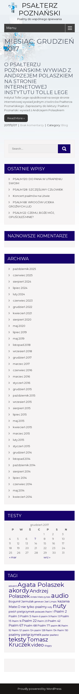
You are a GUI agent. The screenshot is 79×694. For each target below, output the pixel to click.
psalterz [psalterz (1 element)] (54, 635)
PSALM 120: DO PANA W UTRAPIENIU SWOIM (35, 181)
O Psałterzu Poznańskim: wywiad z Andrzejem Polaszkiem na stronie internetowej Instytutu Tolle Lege (38, 78)
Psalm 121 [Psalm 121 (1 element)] (17, 630)
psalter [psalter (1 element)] (45, 635)
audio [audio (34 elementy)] (59, 595)
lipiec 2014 (20, 477)
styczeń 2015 (21, 446)
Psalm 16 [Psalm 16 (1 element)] (16, 621)
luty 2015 (18, 439)
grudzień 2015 (22, 389)
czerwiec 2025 (22, 275)
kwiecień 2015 (22, 427)
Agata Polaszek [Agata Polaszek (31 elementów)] (40, 584)
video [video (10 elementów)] (37, 645)
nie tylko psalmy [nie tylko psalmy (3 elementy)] (34, 607)
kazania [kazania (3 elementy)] (64, 601)
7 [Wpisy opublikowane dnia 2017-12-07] (35, 538)
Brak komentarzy (32, 125)
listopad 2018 (22, 344)
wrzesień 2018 (22, 351)
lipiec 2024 (20, 288)
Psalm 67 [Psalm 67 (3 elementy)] (16, 625)
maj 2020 (19, 325)
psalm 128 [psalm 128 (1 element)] (39, 630)
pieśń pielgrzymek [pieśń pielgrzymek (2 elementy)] (22, 611)
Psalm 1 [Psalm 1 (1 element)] (49, 611)
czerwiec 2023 (23, 300)
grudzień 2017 (22, 357)
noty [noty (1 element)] (49, 607)
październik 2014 (24, 465)
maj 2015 (18, 420)
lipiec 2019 (20, 332)
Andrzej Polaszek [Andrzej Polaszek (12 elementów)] (28, 593)
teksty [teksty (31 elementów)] (17, 639)
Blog (64, 125)
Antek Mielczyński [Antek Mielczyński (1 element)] (40, 597)
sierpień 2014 (22, 471)
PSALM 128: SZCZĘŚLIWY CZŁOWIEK (38, 189)
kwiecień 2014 (22, 496)
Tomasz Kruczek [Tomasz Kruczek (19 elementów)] (28, 642)
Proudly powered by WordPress (39, 688)
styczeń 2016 (21, 382)
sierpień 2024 (22, 281)
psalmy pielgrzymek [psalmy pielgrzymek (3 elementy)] (25, 635)
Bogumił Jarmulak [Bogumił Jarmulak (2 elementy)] (21, 601)
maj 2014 (18, 490)
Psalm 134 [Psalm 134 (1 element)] (51, 630)
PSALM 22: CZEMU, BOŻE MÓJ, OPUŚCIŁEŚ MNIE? (32, 215)
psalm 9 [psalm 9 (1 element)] (45, 616)
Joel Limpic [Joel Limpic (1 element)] (50, 601)
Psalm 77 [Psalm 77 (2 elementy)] (43, 625)
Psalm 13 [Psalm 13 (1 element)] (55, 616)
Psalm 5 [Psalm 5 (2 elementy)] (25, 616)
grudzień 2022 (22, 306)
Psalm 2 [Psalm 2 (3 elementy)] (60, 611)
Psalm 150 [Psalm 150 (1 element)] (62, 630)
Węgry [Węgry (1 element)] (48, 645)
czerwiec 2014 (22, 484)
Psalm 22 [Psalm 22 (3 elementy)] (29, 621)
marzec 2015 (21, 433)
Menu (11, 28)
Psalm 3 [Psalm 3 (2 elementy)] (14, 616)
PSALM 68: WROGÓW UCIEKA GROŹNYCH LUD (31, 204)
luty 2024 (19, 294)
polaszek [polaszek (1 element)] (40, 611)
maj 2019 (18, 338)
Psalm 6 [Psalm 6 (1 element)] (36, 616)
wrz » (47, 557)
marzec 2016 (21, 376)
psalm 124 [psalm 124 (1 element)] (28, 630)
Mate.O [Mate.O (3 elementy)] (14, 607)
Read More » (16, 118)
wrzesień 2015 (22, 401)
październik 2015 (24, 395)
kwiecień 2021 (22, 313)
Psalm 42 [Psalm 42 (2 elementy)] (54, 620)
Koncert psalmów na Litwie (31, 196)
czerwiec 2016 (22, 370)
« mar (12, 557)
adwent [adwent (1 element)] (13, 586)
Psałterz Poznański (39, 9)
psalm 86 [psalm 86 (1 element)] (56, 625)
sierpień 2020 (22, 319)
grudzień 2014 (22, 452)
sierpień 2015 (21, 408)
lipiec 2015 (20, 414)
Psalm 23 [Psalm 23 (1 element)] (42, 621)
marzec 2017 (21, 363)
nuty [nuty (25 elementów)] (59, 605)
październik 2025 (24, 269)
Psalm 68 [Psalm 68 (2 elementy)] (30, 625)
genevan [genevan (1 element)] (39, 601)
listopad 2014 (21, 458)
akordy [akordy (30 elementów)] (19, 590)
